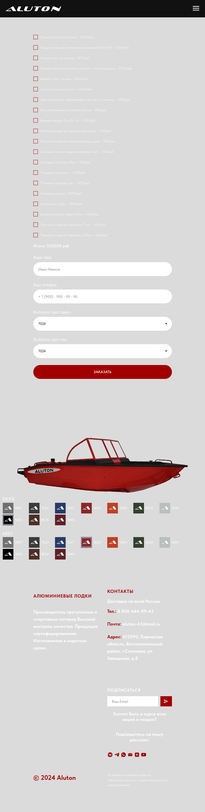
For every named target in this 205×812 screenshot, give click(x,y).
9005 (18, 520)
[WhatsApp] (123, 755)
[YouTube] (144, 755)
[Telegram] (117, 755)
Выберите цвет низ (50, 339)
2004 (123, 508)
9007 (18, 508)
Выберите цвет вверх (51, 312)
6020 (149, 508)
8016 (45, 520)
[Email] (130, 755)
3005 (71, 520)
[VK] (110, 755)
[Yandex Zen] (137, 755)
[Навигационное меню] (196, 8)
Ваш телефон (45, 285)
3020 (97, 508)
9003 (175, 508)
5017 (71, 508)
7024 (45, 508)
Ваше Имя (42, 257)
